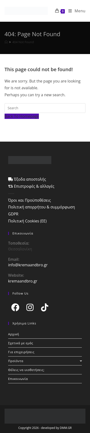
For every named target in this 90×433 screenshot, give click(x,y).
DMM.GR (66, 428)
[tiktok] (44, 307)
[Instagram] (30, 307)
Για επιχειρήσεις (21, 352)
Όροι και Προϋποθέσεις (29, 200)
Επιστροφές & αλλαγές (31, 186)
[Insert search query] (45, 108)
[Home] (6, 42)
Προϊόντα (45, 361)
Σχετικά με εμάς (20, 343)
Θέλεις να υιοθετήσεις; (26, 370)
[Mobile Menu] (75, 11)
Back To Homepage (22, 116)
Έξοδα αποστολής (27, 179)
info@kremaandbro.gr (28, 265)
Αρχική (13, 334)
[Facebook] (15, 307)
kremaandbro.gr (22, 281)
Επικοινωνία (18, 379)
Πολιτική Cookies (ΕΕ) (27, 221)
